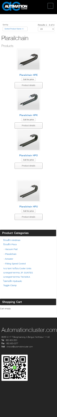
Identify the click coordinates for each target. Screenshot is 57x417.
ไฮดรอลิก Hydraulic (12, 281)
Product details (28, 85)
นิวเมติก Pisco (10, 244)
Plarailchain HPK (28, 115)
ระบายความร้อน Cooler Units (17, 268)
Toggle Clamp (10, 285)
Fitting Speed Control (15, 263)
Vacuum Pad (11, 249)
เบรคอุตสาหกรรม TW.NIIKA (16, 277)
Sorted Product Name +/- (14, 29)
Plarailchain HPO (28, 155)
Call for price (28, 79)
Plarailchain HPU (28, 207)
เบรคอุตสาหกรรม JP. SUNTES (18, 272)
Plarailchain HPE (28, 75)
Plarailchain (10, 254)
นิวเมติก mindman (11, 240)
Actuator (9, 259)
